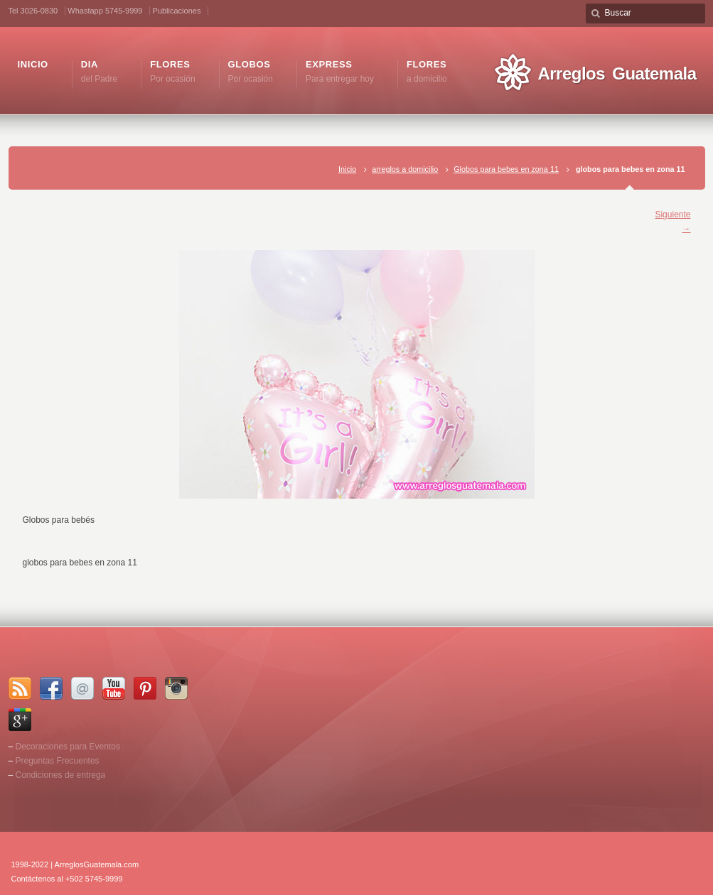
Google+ (20, 719)
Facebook (51, 688)
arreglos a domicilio (405, 169)
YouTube (113, 688)
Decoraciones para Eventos (68, 747)
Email (82, 688)
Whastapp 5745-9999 (105, 10)
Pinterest (145, 688)
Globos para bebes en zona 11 (506, 169)
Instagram (176, 688)
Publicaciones (177, 10)
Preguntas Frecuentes (58, 761)
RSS (20, 688)
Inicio (347, 169)
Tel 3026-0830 (33, 10)
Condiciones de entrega (61, 775)
